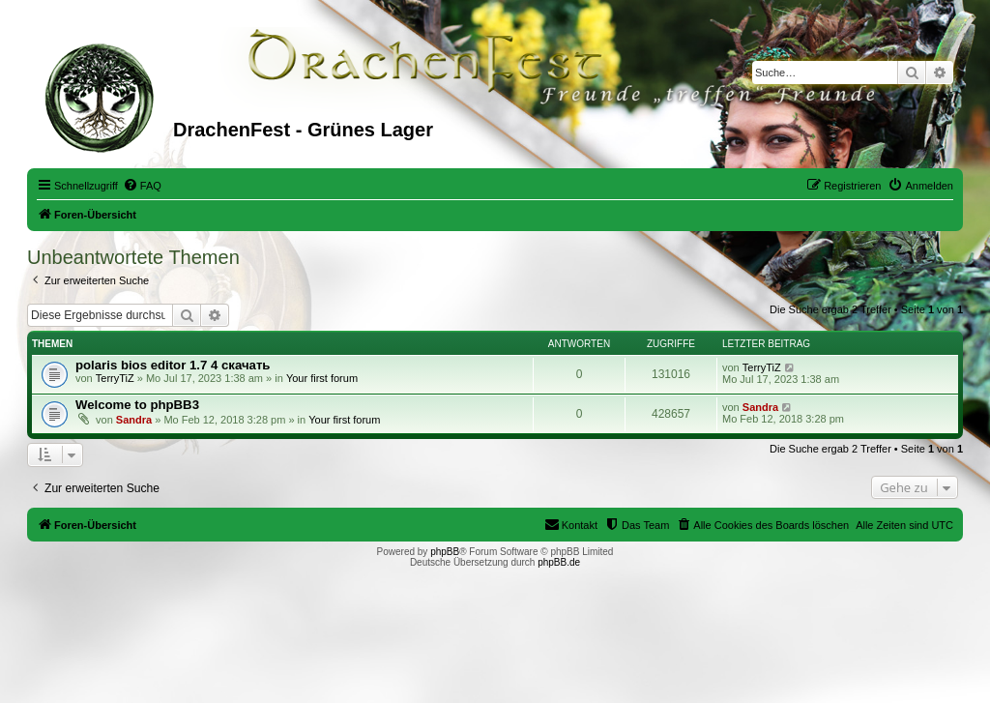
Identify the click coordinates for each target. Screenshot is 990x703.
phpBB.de (559, 562)
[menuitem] (142, 185)
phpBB (444, 551)
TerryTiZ (115, 378)
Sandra (134, 419)
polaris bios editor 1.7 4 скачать (172, 365)
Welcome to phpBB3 (137, 404)
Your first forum (322, 378)
